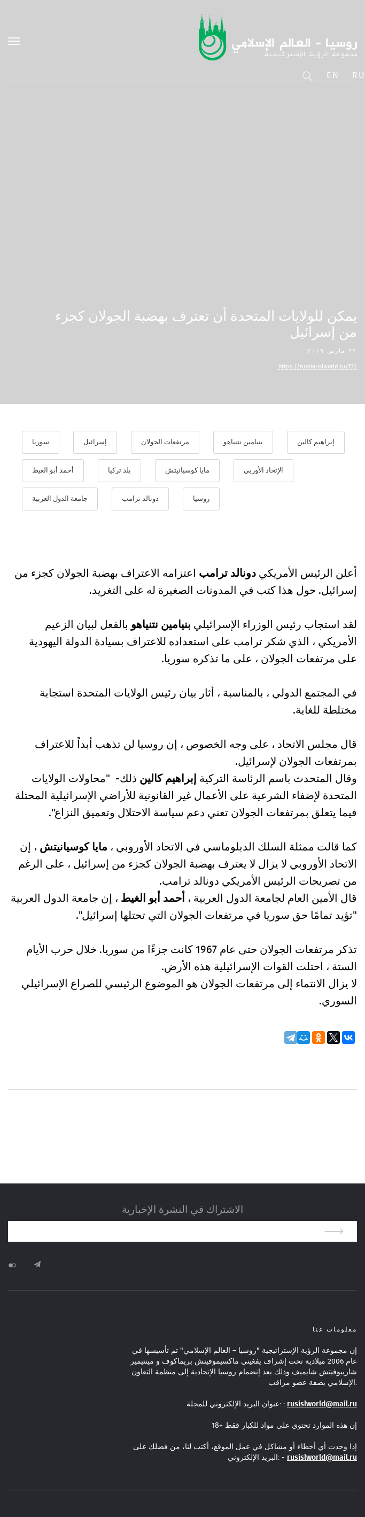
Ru (358, 75)
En (333, 75)
